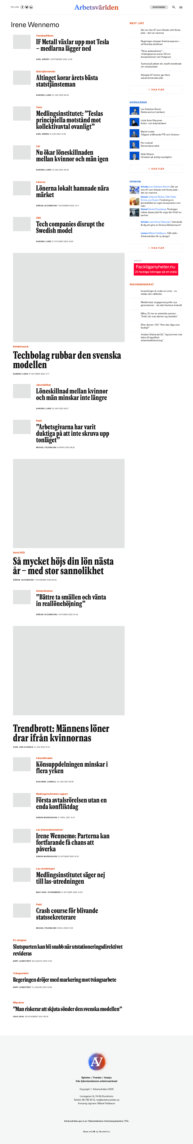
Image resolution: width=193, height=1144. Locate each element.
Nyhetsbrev (159, 7)
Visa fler (157, 90)
